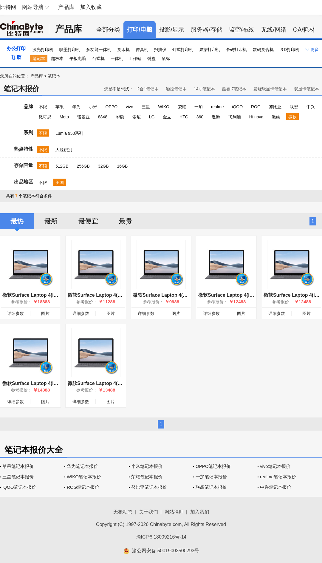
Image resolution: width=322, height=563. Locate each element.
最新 (51, 221)
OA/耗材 (304, 29)
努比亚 (275, 106)
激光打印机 (42, 49)
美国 (59, 182)
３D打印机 (289, 49)
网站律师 (174, 511)
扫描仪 (160, 49)
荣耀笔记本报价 (146, 476)
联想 (294, 106)
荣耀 (182, 106)
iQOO (237, 106)
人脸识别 (63, 149)
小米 (93, 106)
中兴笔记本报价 (275, 487)
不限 (43, 106)
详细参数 (15, 313)
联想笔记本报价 (211, 487)
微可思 (45, 117)
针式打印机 (182, 49)
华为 (76, 106)
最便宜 (88, 221)
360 (199, 117)
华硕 (120, 117)
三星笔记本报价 (18, 476)
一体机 (117, 58)
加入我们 (199, 511)
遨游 (216, 117)
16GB (122, 166)
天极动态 (122, 511)
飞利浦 (234, 117)
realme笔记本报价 (278, 476)
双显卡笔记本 (306, 88)
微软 (292, 117)
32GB (103, 166)
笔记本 (38, 58)
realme (217, 106)
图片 (45, 313)
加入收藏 (91, 7)
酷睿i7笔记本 (234, 88)
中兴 (310, 106)
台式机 (98, 58)
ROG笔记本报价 (83, 487)
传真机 (142, 49)
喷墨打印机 (69, 49)
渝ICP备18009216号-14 (161, 536)
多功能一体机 (98, 49)
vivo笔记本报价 (275, 466)
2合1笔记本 (148, 88)
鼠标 (166, 58)
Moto (64, 117)
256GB (83, 166)
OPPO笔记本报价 (213, 466)
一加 (198, 106)
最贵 (125, 221)
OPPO (111, 106)
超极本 (57, 58)
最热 (17, 221)
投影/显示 (172, 29)
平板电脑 (77, 58)
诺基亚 (83, 117)
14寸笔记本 (204, 88)
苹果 (59, 106)
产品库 (66, 7)
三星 (146, 106)
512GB (62, 166)
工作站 (135, 58)
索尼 (136, 117)
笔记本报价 (21, 89)
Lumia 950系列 (69, 133)
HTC (183, 117)
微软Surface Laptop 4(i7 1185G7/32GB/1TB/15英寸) (59, 295)
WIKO (163, 106)
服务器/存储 (206, 29)
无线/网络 (274, 29)
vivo (129, 106)
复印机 (123, 49)
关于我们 (148, 511)
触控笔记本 (176, 88)
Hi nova (256, 117)
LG (152, 117)
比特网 (8, 7)
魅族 (276, 117)
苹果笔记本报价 (18, 466)
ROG (256, 106)
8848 (102, 117)
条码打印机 (236, 49)
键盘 (151, 58)
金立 (167, 117)
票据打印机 (209, 49)
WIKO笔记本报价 (84, 476)
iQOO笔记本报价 (19, 487)
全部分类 (108, 29)
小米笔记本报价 (146, 466)
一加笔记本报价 (211, 476)
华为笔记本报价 (82, 466)
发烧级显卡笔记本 (270, 88)
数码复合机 (263, 49)
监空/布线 (242, 29)
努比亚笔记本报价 (149, 487)
